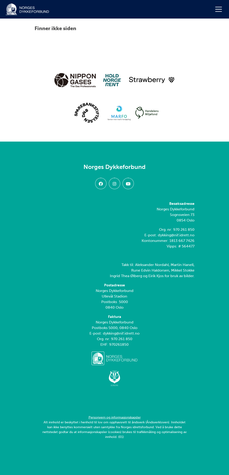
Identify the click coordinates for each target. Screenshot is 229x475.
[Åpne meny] (219, 9)
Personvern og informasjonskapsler (115, 417)
